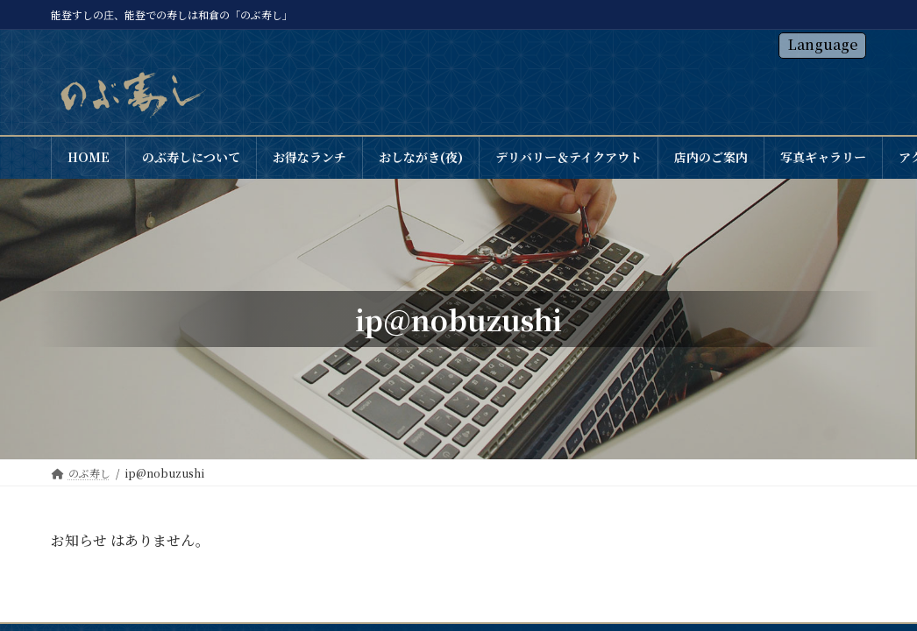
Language (822, 44)
